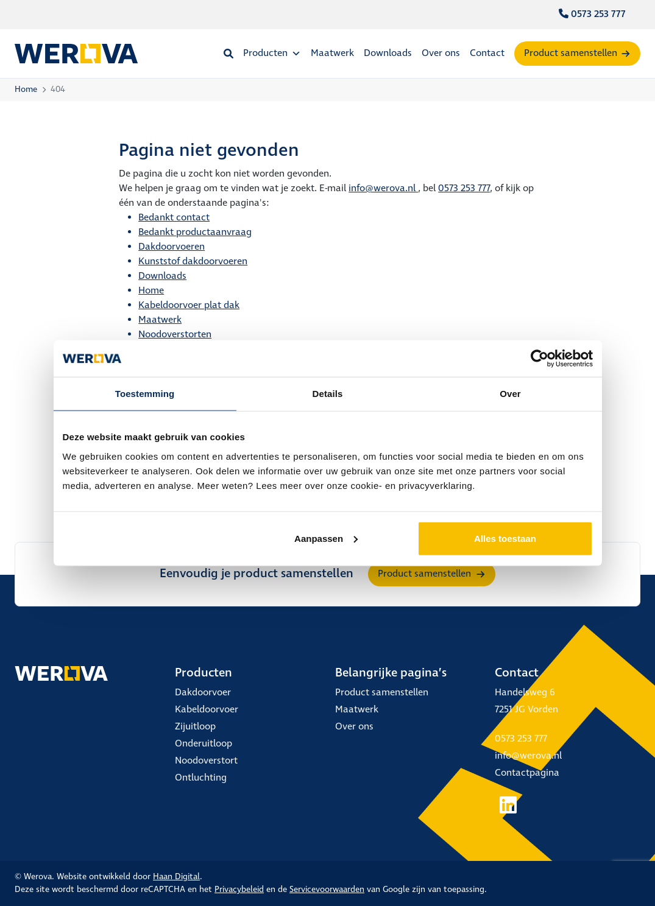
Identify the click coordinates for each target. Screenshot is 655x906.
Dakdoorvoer (203, 692)
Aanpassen (326, 538)
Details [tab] (328, 393)
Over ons (441, 53)
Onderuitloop (203, 743)
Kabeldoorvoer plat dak (188, 305)
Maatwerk (332, 53)
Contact (487, 53)
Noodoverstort (206, 760)
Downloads (388, 53)
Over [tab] (510, 393)
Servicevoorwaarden (326, 889)
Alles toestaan (505, 538)
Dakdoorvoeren (171, 247)
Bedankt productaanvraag (195, 232)
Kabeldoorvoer (206, 709)
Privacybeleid (239, 889)
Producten (272, 53)
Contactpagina (527, 773)
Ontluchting (201, 777)
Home (26, 89)
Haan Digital (176, 876)
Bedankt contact (174, 217)
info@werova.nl (383, 188)
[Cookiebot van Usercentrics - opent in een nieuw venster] (539, 358)
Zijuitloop (195, 726)
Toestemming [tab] (145, 393)
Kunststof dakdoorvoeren (192, 261)
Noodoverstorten (174, 334)
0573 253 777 (592, 14)
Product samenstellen (570, 53)
